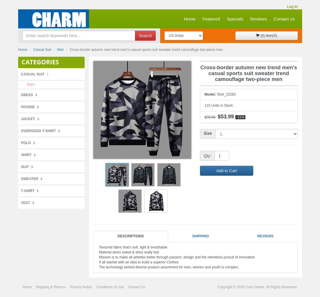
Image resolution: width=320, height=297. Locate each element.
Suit (25, 167)
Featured (211, 18)
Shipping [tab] (200, 236)
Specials (235, 18)
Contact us (284, 18)
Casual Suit (42, 50)
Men (60, 50)
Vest (25, 203)
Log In (292, 7)
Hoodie (28, 107)
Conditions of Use (110, 287)
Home (190, 18)
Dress (27, 95)
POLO (26, 143)
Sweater (29, 179)
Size (208, 133)
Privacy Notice (81, 287)
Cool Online (255, 287)
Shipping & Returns (51, 287)
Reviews (258, 18)
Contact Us (136, 287)
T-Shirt (28, 191)
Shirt (26, 155)
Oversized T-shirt (38, 131)
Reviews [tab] (265, 236)
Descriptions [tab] (130, 236)
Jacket (28, 119)
